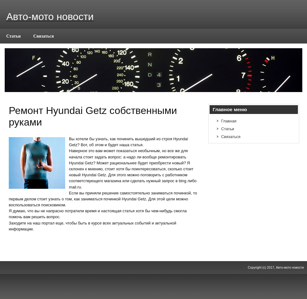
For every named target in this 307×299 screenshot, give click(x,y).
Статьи (13, 36)
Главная (229, 121)
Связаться (43, 36)
